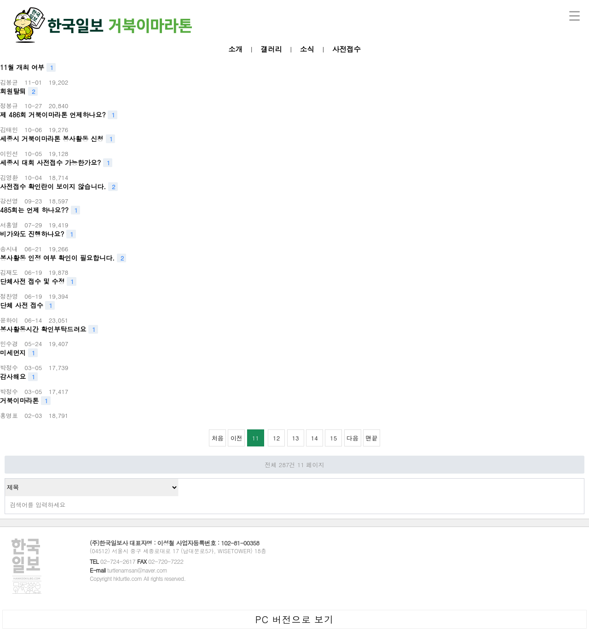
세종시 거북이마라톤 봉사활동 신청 (57, 138)
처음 (218, 438)
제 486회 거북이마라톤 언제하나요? (58, 114)
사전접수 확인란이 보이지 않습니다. (59, 186)
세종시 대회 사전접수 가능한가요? (56, 162)
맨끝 (371, 438)
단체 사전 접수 (27, 305)
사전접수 (346, 49)
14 (312, 435)
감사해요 (19, 376)
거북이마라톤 (25, 400)
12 (274, 435)
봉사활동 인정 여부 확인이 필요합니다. (63, 258)
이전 (237, 438)
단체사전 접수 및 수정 (38, 281)
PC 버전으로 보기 (294, 619)
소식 (307, 49)
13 (293, 435)
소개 (235, 49)
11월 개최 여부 (28, 67)
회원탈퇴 (19, 91)
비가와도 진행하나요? (38, 234)
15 (331, 435)
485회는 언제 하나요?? (40, 210)
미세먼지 (19, 352)
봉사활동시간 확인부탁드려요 (49, 329)
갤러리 (271, 49)
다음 (352, 438)
